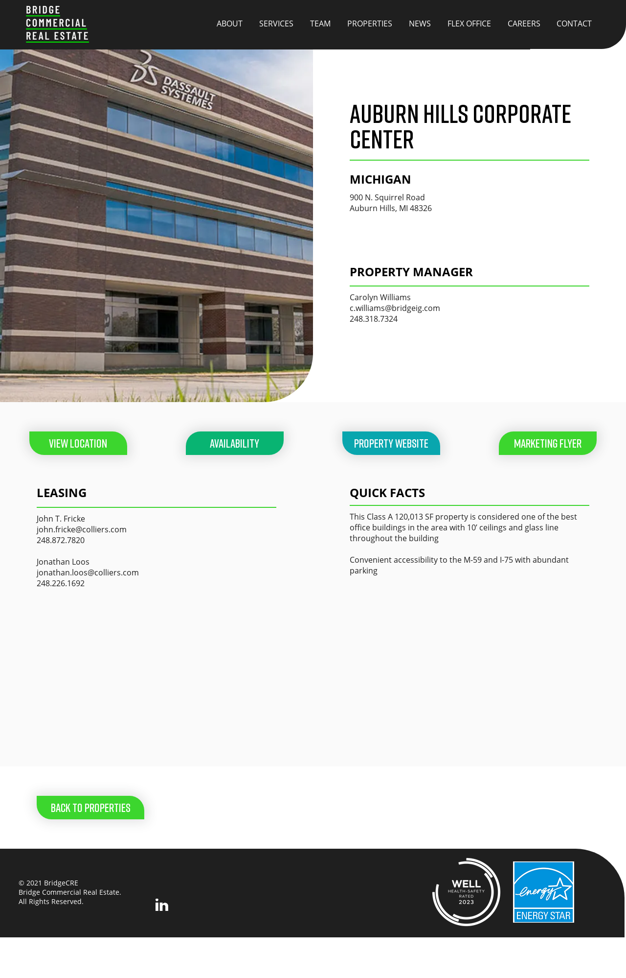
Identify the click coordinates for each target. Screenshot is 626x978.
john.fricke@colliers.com (82, 529)
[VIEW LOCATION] (78, 443)
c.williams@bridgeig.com (395, 308)
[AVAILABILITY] (235, 443)
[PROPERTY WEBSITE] (391, 443)
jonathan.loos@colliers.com (88, 572)
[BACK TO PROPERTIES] (90, 807)
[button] (548, 443)
